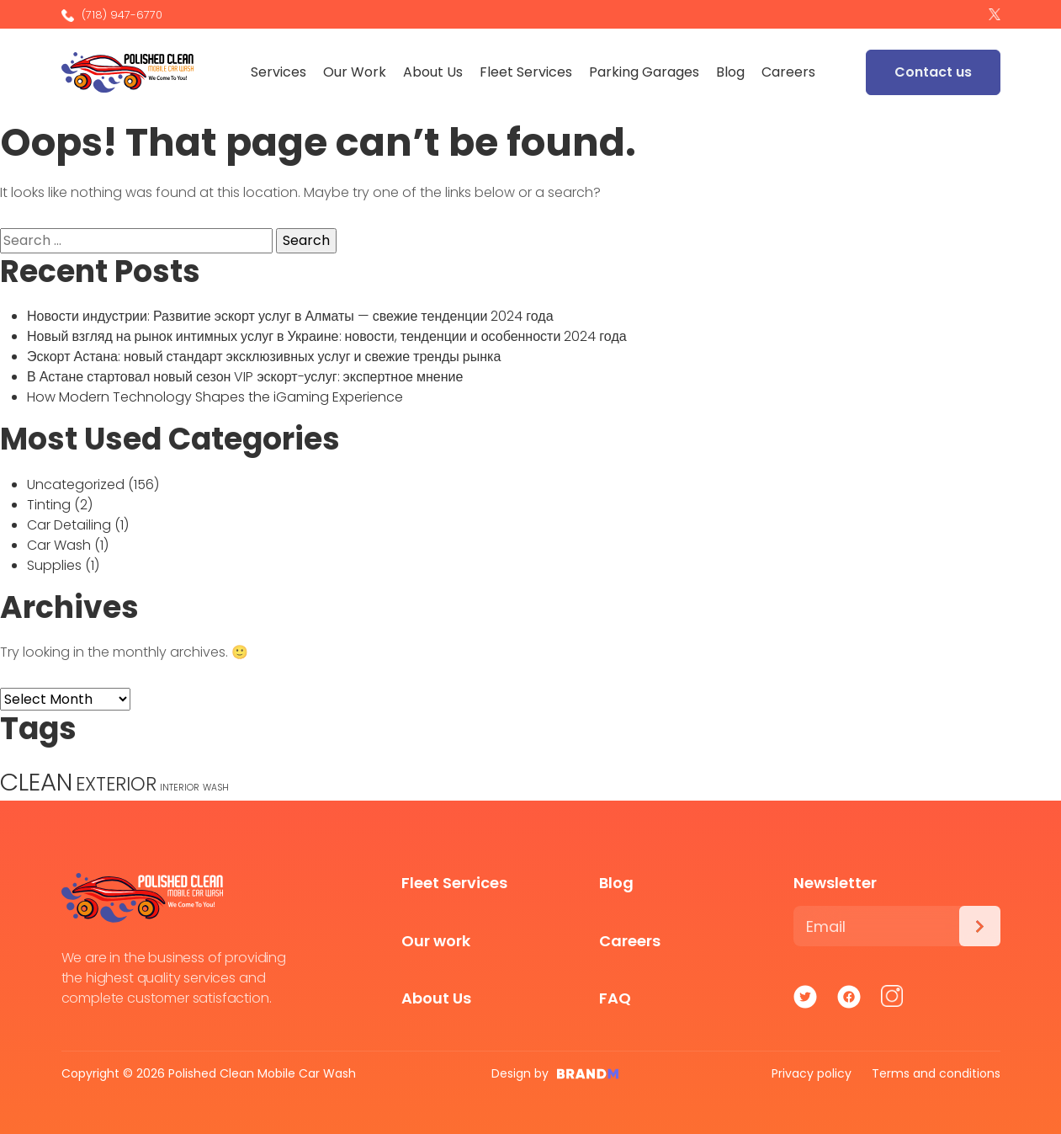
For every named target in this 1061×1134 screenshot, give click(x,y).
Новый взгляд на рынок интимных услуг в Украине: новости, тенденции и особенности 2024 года (327, 336)
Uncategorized (76, 484)
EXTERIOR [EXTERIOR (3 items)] (116, 784)
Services (280, 72)
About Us (434, 72)
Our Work (356, 72)
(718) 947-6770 (111, 15)
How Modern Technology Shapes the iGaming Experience (215, 397)
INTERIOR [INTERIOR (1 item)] (179, 787)
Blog (732, 72)
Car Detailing (69, 525)
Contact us (933, 72)
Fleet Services (527, 72)
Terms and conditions (936, 1073)
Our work (435, 940)
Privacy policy (811, 1073)
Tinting (49, 504)
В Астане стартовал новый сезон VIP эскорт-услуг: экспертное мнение (245, 376)
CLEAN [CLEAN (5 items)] (36, 781)
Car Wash (59, 545)
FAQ (615, 998)
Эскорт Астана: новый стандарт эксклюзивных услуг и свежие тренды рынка (264, 356)
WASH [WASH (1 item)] (216, 787)
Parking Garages (646, 72)
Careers (790, 72)
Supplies (54, 565)
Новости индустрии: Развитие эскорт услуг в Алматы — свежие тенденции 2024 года (290, 316)
